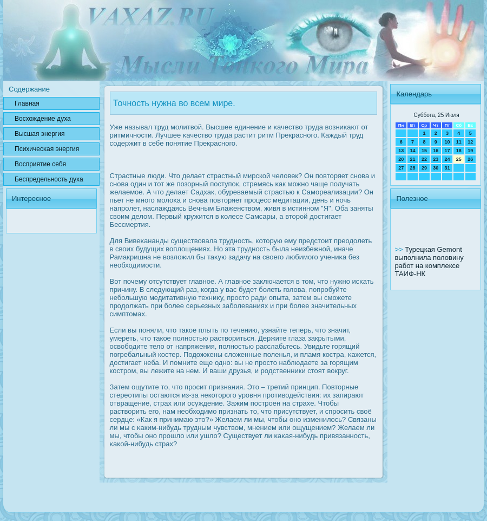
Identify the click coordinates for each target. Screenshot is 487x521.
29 (424, 168)
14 (413, 150)
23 (435, 159)
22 (424, 159)
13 (401, 150)
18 (459, 150)
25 (459, 159)
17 (447, 150)
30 (435, 168)
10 (447, 142)
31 (447, 168)
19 (470, 150)
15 (424, 150)
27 (401, 168)
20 (401, 159)
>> (399, 249)
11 (459, 142)
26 (470, 159)
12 (470, 142)
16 (435, 150)
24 (447, 159)
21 (413, 159)
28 (413, 168)
